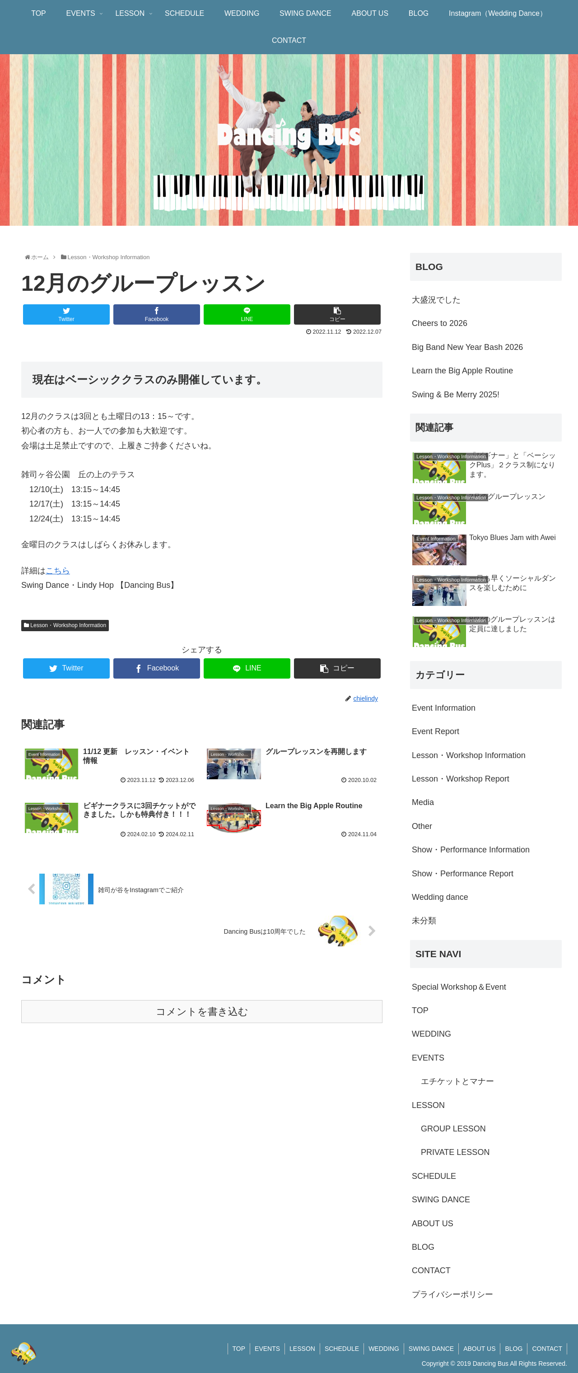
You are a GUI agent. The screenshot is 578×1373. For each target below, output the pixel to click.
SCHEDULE (434, 1176)
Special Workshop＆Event (459, 986)
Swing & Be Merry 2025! (455, 394)
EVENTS (428, 1057)
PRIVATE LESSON (455, 1152)
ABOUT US (432, 1223)
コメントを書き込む (202, 1011)
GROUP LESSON (453, 1128)
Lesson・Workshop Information (65, 625)
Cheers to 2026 (439, 323)
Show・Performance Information (471, 849)
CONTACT (431, 1270)
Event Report (435, 731)
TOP (420, 1010)
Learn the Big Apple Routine (462, 370)
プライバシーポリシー (452, 1294)
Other (422, 826)
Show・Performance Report (462, 873)
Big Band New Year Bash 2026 (467, 347)
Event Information (443, 707)
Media (423, 802)
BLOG (423, 1247)
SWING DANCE (441, 1199)
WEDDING (431, 1033)
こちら (58, 570)
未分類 (424, 920)
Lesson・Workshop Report (460, 778)
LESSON (428, 1105)
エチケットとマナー (457, 1081)
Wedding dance (440, 897)
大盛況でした (436, 299)
